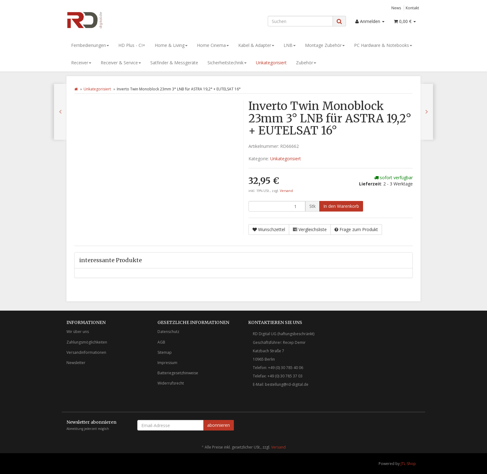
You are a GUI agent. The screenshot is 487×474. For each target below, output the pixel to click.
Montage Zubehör (325, 45)
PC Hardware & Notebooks (383, 45)
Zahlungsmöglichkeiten (86, 342)
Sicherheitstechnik (227, 63)
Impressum (167, 362)
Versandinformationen (86, 352)
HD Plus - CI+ (131, 45)
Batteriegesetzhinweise (177, 373)
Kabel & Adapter (256, 45)
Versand (286, 191)
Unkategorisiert (271, 63)
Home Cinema (213, 45)
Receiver (81, 63)
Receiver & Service (121, 63)
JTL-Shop (408, 463)
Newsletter (75, 362)
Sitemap (164, 352)
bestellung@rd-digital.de (286, 384)
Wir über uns (77, 331)
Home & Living (171, 45)
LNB (290, 45)
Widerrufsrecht (170, 383)
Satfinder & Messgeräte (174, 63)
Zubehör (306, 63)
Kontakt (412, 7)
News (396, 7)
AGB (161, 342)
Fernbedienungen (90, 45)
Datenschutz (168, 331)
